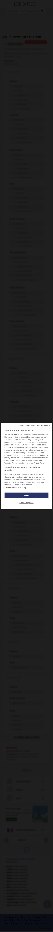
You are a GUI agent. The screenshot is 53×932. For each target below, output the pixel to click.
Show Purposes (26, 503)
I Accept (26, 495)
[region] (26, 466)
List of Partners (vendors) (15, 488)
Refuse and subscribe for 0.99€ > (35, 426)
